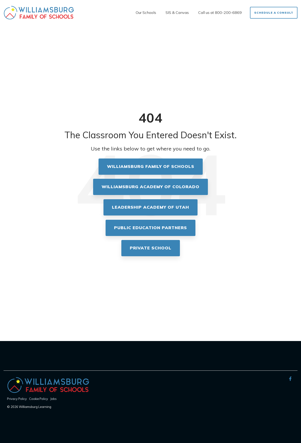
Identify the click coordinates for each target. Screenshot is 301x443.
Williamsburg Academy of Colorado (150, 186)
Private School (150, 248)
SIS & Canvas (177, 12)
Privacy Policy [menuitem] (17, 399)
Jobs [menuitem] (53, 399)
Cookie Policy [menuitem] (38, 399)
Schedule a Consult (273, 12)
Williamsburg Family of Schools (150, 166)
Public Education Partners (150, 227)
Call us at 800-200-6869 (220, 12)
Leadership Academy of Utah (150, 207)
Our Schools (146, 12)
